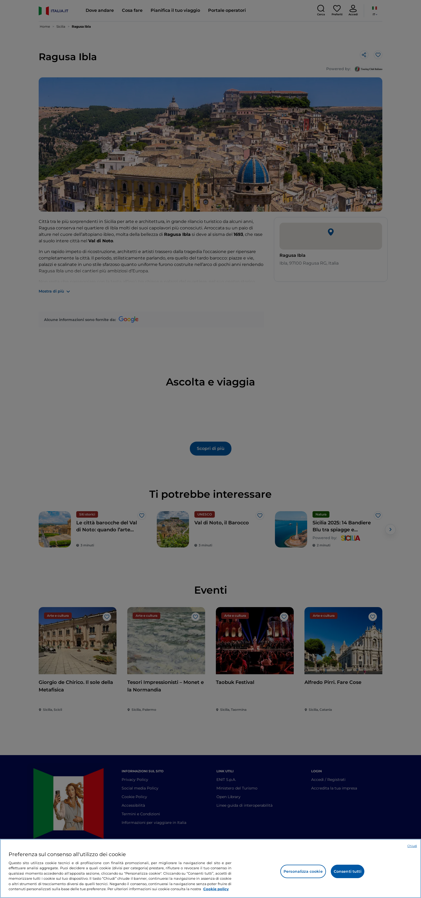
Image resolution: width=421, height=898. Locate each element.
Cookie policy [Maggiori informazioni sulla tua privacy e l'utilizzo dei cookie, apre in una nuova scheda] (216, 889)
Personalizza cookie (303, 871)
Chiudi (412, 846)
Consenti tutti (347, 871)
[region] (210, 868)
